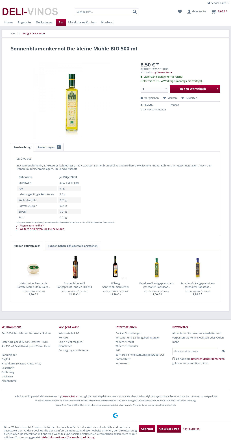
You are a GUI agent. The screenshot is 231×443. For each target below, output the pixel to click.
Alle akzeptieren (169, 428)
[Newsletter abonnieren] (223, 351)
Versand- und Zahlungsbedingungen (138, 337)
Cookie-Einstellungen (128, 333)
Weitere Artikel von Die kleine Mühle (40, 229)
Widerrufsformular (127, 346)
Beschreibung (22, 147)
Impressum (122, 363)
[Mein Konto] (196, 11)
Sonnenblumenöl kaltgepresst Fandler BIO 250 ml (74, 285)
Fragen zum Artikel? (30, 225)
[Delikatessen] (44, 22)
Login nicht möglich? (71, 342)
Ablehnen (147, 428)
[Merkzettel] (180, 11)
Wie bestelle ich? (69, 333)
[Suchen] (134, 11)
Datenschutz (123, 359)
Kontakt (63, 337)
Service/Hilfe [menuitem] (217, 3)
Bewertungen (49, 147)
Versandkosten (70, 396)
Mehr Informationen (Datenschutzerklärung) (68, 437)
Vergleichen (150, 98)
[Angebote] (24, 22)
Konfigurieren (191, 428)
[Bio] (61, 22)
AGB (118, 350)
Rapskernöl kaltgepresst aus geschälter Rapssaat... (156, 285)
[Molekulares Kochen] (82, 22)
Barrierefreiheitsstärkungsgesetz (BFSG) (140, 354)
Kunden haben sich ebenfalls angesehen (72, 246)
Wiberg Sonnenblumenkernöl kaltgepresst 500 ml (115, 285)
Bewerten (189, 98)
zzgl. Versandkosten (162, 72)
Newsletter (65, 346)
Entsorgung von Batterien (74, 350)
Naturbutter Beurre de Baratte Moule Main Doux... (33, 285)
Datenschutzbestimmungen (208, 358)
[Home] (8, 22)
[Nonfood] (107, 22)
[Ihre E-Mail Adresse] (195, 351)
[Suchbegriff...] (106, 11)
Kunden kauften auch (27, 246)
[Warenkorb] (219, 11)
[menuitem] (106, 11)
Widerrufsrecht (125, 342)
